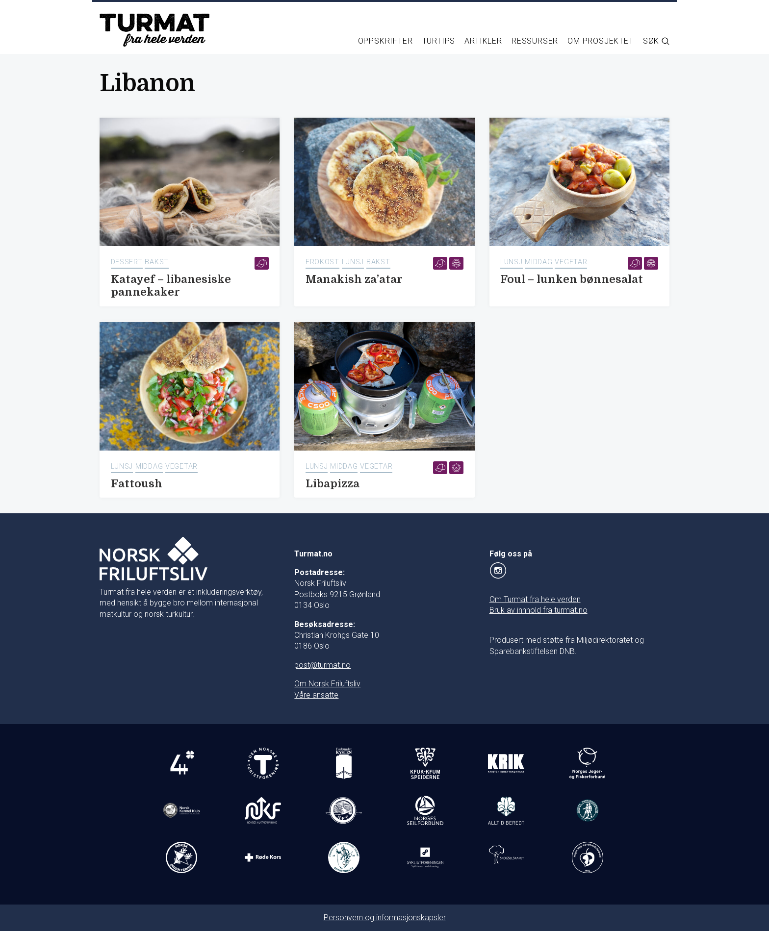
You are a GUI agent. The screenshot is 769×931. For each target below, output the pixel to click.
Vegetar (571, 262)
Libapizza (332, 484)
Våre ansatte (316, 695)
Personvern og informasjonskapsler (385, 917)
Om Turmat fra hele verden (535, 599)
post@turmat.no (322, 665)
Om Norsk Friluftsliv (327, 683)
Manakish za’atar (354, 279)
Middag (538, 262)
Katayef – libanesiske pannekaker (171, 286)
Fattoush (136, 484)
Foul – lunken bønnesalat (571, 279)
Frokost (322, 262)
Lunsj (353, 262)
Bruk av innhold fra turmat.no (538, 610)
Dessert (127, 262)
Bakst (157, 262)
